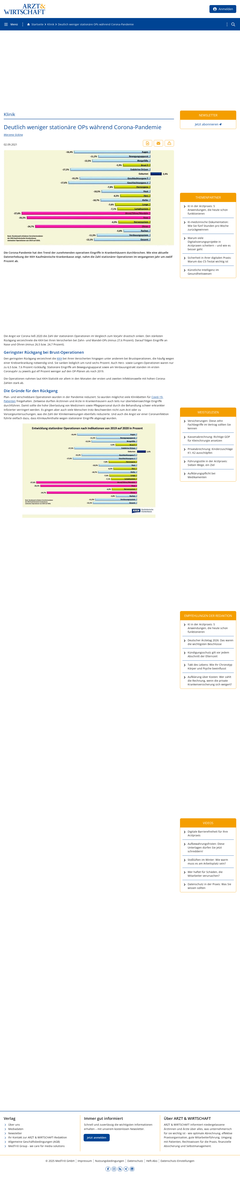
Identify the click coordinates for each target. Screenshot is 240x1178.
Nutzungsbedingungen (109, 1161)
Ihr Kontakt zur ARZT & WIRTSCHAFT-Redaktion (37, 1137)
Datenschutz (135, 1161)
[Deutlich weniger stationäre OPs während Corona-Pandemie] (96, 24)
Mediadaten (15, 1129)
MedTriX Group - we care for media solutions (36, 1146)
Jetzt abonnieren (206, 124)
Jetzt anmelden (96, 1137)
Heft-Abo (151, 1161)
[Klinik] (50, 24)
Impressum (85, 1161)
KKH (59, 358)
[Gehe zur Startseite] (35, 24)
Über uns (14, 1124)
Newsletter (15, 1133)
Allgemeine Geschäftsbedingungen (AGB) (34, 1141)
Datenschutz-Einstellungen (177, 1161)
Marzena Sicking (13, 134)
